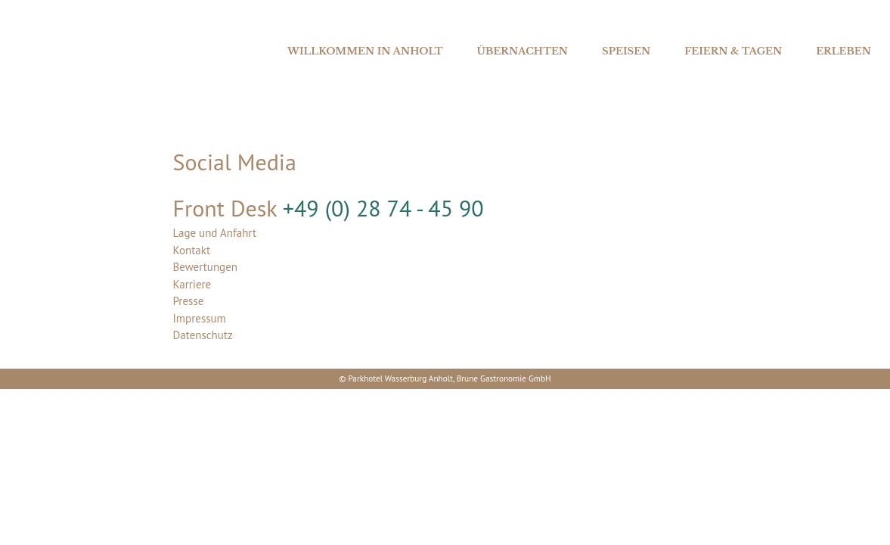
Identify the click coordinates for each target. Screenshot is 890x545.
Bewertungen (205, 267)
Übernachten (522, 51)
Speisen (626, 51)
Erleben (843, 51)
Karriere (192, 284)
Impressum (199, 318)
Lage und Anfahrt (215, 233)
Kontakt (191, 250)
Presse (188, 301)
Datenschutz (203, 335)
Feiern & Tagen (733, 51)
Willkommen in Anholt (365, 51)
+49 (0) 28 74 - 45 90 (383, 208)
